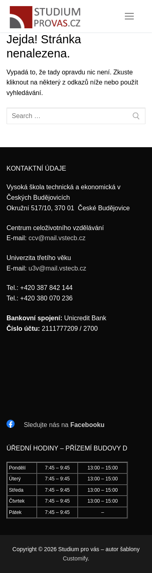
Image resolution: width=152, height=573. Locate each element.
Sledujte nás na (64, 424)
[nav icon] (129, 16)
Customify (75, 558)
